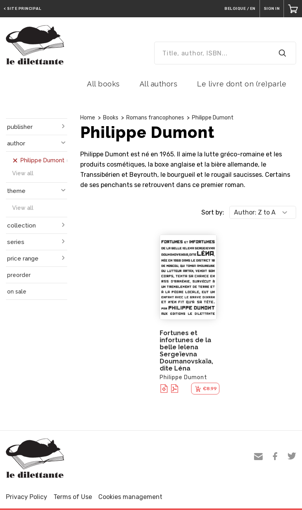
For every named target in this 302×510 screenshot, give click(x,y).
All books (103, 84)
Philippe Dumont (213, 117)
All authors (159, 84)
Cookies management (130, 497)
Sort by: (212, 212)
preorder (19, 275)
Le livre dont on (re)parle (241, 84)
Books (110, 117)
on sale (16, 291)
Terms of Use (72, 497)
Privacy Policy (26, 497)
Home (87, 117)
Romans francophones (155, 117)
